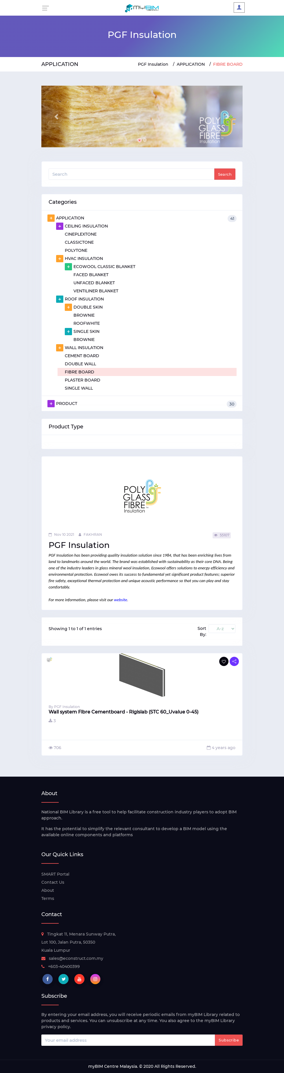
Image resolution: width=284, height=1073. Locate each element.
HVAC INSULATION (79, 258)
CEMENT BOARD (82, 355)
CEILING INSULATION (82, 226)
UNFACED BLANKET (94, 282)
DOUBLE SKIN (84, 307)
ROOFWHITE (86, 323)
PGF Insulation (153, 64)
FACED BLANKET (90, 274)
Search (225, 174)
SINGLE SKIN (82, 331)
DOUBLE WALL (80, 363)
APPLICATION (191, 64)
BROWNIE (84, 315)
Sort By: (202, 631)
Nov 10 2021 (61, 534)
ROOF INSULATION (80, 299)
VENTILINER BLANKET (95, 291)
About (47, 890)
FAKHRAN (90, 534)
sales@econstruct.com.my (72, 958)
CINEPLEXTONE (81, 234)
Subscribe (229, 1040)
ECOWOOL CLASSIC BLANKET (100, 266)
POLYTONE (76, 250)
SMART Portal (55, 874)
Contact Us (52, 882)
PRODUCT (142, 404)
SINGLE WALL (79, 388)
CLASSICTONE (79, 242)
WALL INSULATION (79, 347)
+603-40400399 (60, 966)
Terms (47, 898)
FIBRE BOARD (79, 372)
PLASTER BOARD (82, 380)
